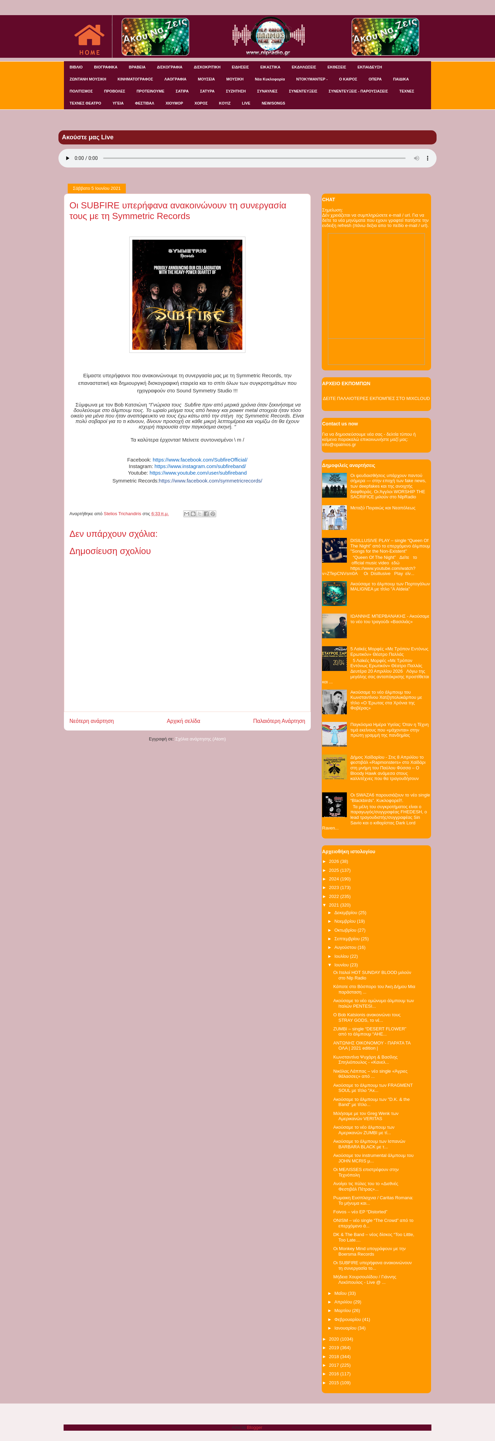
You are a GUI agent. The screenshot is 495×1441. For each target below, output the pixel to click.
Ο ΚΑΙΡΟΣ (348, 79)
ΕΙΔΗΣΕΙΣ (240, 67)
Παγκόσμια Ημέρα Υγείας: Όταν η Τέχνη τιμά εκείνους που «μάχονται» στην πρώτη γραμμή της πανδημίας (389, 730)
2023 (334, 887)
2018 (334, 1356)
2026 (334, 861)
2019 (334, 1347)
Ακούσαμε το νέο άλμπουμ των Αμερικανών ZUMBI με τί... (363, 1130)
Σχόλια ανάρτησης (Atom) (200, 738)
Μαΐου (341, 1293)
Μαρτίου (343, 1310)
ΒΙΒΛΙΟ (76, 67)
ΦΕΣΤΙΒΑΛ (144, 103)
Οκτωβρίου (346, 930)
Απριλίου (343, 1301)
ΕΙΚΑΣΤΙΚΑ (270, 67)
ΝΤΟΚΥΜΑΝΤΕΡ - (312, 79)
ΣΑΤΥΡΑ (207, 91)
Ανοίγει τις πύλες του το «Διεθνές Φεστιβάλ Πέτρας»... (365, 1186)
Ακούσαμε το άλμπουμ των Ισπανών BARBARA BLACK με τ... (369, 1144)
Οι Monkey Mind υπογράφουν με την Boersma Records (369, 1251)
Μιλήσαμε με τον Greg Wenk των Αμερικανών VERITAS (365, 1116)
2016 (334, 1373)
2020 (334, 1339)
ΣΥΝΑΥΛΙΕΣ (267, 91)
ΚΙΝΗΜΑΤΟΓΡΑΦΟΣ (135, 79)
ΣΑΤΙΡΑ (182, 91)
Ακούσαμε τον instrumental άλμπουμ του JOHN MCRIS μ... (373, 1158)
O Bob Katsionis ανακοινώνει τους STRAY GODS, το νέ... (366, 1017)
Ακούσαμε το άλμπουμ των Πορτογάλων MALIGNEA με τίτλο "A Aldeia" (390, 586)
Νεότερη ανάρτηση (91, 721)
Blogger (254, 1427)
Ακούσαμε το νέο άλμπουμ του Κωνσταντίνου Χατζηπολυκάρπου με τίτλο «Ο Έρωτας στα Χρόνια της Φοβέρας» (386, 700)
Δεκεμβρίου (346, 912)
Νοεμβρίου (345, 921)
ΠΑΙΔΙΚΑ (401, 79)
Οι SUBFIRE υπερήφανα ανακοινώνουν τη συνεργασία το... (372, 1265)
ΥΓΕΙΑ (117, 103)
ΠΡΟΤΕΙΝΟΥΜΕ (150, 91)
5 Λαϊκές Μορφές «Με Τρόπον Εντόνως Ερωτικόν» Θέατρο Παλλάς (389, 651)
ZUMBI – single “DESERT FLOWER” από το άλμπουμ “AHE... (369, 1031)
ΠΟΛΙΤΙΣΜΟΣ (81, 91)
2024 (334, 878)
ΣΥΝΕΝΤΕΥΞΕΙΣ (303, 91)
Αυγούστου (346, 947)
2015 (334, 1382)
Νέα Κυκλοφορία (270, 79)
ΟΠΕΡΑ (375, 79)
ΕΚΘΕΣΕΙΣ (337, 67)
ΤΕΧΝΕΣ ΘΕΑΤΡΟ (85, 103)
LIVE (246, 103)
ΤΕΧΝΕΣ (406, 91)
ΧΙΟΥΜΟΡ (174, 103)
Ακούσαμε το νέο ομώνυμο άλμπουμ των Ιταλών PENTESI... (373, 1003)
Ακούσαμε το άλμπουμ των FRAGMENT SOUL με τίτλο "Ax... (372, 1088)
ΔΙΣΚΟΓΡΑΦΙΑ (169, 67)
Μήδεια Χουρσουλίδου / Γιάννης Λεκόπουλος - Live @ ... (364, 1279)
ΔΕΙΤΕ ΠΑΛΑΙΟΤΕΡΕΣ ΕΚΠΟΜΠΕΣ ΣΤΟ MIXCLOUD (376, 398)
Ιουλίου (342, 956)
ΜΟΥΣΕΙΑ (206, 79)
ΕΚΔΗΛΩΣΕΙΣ (304, 67)
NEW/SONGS (273, 103)
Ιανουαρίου (346, 1328)
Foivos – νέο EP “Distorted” (360, 1211)
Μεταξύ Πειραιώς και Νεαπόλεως (382, 507)
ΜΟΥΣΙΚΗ (234, 79)
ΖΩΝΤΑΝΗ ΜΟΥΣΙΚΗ (88, 79)
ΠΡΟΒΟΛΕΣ (114, 91)
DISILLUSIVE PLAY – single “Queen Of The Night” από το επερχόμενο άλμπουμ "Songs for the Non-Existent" (390, 546)
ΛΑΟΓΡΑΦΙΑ (175, 79)
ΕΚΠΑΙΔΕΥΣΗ (370, 67)
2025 (334, 870)
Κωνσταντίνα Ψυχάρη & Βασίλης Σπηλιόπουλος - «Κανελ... (365, 1059)
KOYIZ (225, 103)
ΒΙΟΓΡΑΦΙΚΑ (105, 67)
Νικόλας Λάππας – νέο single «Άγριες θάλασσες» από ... (370, 1074)
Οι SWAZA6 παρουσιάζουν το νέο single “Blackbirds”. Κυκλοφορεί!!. (390, 797)
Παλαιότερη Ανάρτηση (279, 721)
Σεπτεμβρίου (347, 938)
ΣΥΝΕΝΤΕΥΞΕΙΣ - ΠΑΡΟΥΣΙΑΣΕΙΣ (358, 91)
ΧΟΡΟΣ (201, 103)
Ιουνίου (342, 964)
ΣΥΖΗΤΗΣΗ (236, 91)
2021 (334, 905)
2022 (334, 896)
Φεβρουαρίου (348, 1319)
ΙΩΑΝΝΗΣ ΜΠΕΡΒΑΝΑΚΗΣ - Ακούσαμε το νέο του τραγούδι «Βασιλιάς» (389, 619)
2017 (334, 1365)
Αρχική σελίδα (183, 721)
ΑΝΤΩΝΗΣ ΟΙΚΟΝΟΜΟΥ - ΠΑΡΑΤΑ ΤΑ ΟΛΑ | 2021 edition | (371, 1045)
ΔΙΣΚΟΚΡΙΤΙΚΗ (207, 67)
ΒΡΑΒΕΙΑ (137, 67)
